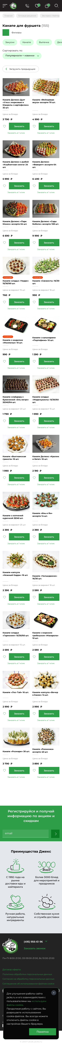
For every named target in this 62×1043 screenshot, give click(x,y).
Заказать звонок (34, 948)
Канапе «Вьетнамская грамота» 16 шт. (14, 457)
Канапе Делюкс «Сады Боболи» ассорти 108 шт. (45, 222)
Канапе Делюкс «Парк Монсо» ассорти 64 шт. (15, 222)
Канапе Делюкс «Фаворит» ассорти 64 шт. (44, 164)
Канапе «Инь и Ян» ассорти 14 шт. (42, 514)
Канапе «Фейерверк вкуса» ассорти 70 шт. (43, 101)
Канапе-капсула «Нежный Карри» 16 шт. (15, 573)
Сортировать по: (12, 50)
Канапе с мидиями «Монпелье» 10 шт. (13, 341)
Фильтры (16, 32)
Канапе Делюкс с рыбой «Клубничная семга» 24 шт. (16, 164)
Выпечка (44, 42)
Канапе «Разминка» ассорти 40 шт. (43, 750)
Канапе (26, 42)
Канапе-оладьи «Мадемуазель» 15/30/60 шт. (45, 399)
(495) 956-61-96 (33, 941)
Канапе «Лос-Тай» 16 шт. (16, 692)
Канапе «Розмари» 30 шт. (16, 751)
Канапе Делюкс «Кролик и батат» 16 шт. (45, 457)
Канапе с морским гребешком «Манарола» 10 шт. (45, 635)
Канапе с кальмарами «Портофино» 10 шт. (44, 338)
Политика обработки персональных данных (27, 974)
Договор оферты (11, 969)
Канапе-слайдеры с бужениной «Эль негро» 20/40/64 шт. (16, 399)
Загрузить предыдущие (22, 69)
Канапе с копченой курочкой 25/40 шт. (13, 516)
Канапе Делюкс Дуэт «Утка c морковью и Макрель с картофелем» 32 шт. (16, 103)
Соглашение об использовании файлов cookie (28, 983)
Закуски (9, 42)
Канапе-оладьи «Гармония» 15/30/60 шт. (16, 634)
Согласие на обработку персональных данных (28, 979)
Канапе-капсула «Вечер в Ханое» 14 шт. (45, 693)
